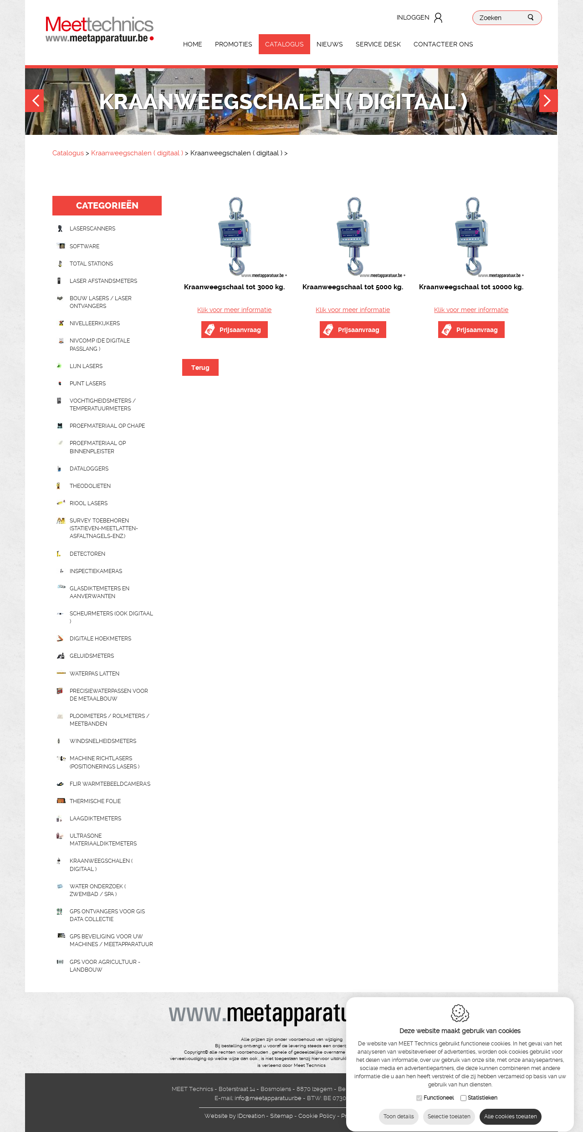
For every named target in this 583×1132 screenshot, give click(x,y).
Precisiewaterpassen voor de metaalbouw (109, 695)
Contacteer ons (443, 44)
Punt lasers (88, 383)
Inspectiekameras (96, 571)
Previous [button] (34, 101)
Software (84, 246)
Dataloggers (89, 469)
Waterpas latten (94, 674)
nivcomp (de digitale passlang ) (100, 345)
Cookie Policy (317, 1115)
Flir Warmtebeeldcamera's (110, 784)
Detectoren (87, 554)
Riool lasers (88, 503)
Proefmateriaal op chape (107, 426)
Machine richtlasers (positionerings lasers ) (104, 762)
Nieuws (330, 44)
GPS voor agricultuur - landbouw (105, 966)
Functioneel (439, 1101)
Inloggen (413, 17)
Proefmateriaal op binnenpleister (98, 447)
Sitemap (281, 1115)
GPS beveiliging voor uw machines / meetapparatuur (111, 940)
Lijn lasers (86, 366)
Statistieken (482, 1101)
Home (192, 44)
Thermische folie (95, 801)
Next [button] (548, 101)
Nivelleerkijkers (95, 323)
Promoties (233, 44)
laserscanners (92, 228)
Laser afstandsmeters (103, 281)
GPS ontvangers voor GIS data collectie (107, 915)
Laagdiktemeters (95, 818)
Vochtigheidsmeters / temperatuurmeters (103, 405)
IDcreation (235, 1115)
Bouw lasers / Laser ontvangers (101, 302)
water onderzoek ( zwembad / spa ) (98, 890)
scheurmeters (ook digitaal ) (111, 617)
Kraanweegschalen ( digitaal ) (138, 153)
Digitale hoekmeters (100, 638)
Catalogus (284, 44)
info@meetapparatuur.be (268, 1098)
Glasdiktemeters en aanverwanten (99, 592)
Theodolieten (90, 486)
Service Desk (378, 44)
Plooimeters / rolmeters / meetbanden (109, 720)
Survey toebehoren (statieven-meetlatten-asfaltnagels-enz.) (104, 528)
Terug (200, 367)
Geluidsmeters (92, 656)
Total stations (91, 264)
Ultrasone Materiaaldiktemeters (103, 840)
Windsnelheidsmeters (103, 741)
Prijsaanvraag (240, 329)
